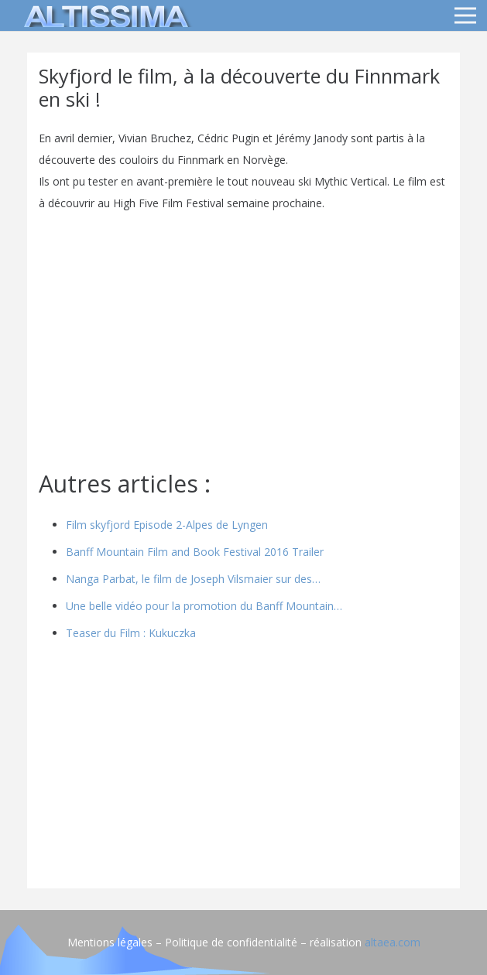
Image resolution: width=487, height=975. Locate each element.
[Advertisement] (243, 768)
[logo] (104, 15)
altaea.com (392, 942)
